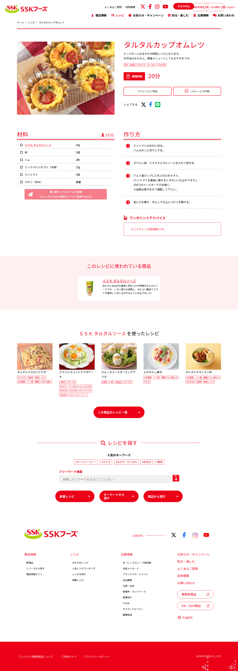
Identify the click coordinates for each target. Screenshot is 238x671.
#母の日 (63, 390)
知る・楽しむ (178, 14)
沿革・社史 (127, 585)
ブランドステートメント (134, 573)
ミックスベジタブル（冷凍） (42, 167)
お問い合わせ (223, 14)
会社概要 (126, 579)
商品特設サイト (33, 573)
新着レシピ (75, 496)
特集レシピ (77, 579)
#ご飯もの (172, 377)
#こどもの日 (85, 386)
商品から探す (163, 496)
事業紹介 (126, 596)
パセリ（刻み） (34, 182)
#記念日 (63, 395)
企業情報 (201, 14)
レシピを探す (78, 573)
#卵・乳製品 (132, 65)
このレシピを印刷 (186, 93)
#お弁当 (174, 65)
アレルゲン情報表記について (35, 656)
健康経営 (126, 614)
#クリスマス (85, 390)
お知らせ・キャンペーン (145, 14)
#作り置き (46, 381)
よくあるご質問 (95, 6)
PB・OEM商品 (205, 6)
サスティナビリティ (132, 608)
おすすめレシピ (79, 562)
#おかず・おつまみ (154, 65)
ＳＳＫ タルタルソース (38, 145)
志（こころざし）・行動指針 (136, 562)
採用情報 (112, 6)
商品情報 (99, 14)
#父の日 (73, 390)
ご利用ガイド (68, 656)
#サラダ (21, 377)
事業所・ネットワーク (133, 591)
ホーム (20, 22)
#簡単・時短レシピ (36, 377)
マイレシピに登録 (144, 93)
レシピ (117, 14)
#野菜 (62, 382)
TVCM (125, 602)
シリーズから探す (34, 567)
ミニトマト (31, 174)
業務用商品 (181, 6)
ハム (27, 160)
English (229, 6)
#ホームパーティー (78, 395)
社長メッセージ (130, 567)
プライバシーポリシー (96, 656)
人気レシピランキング (82, 567)
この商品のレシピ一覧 (119, 412)
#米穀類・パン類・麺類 (28, 381)
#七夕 (146, 381)
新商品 (28, 562)
